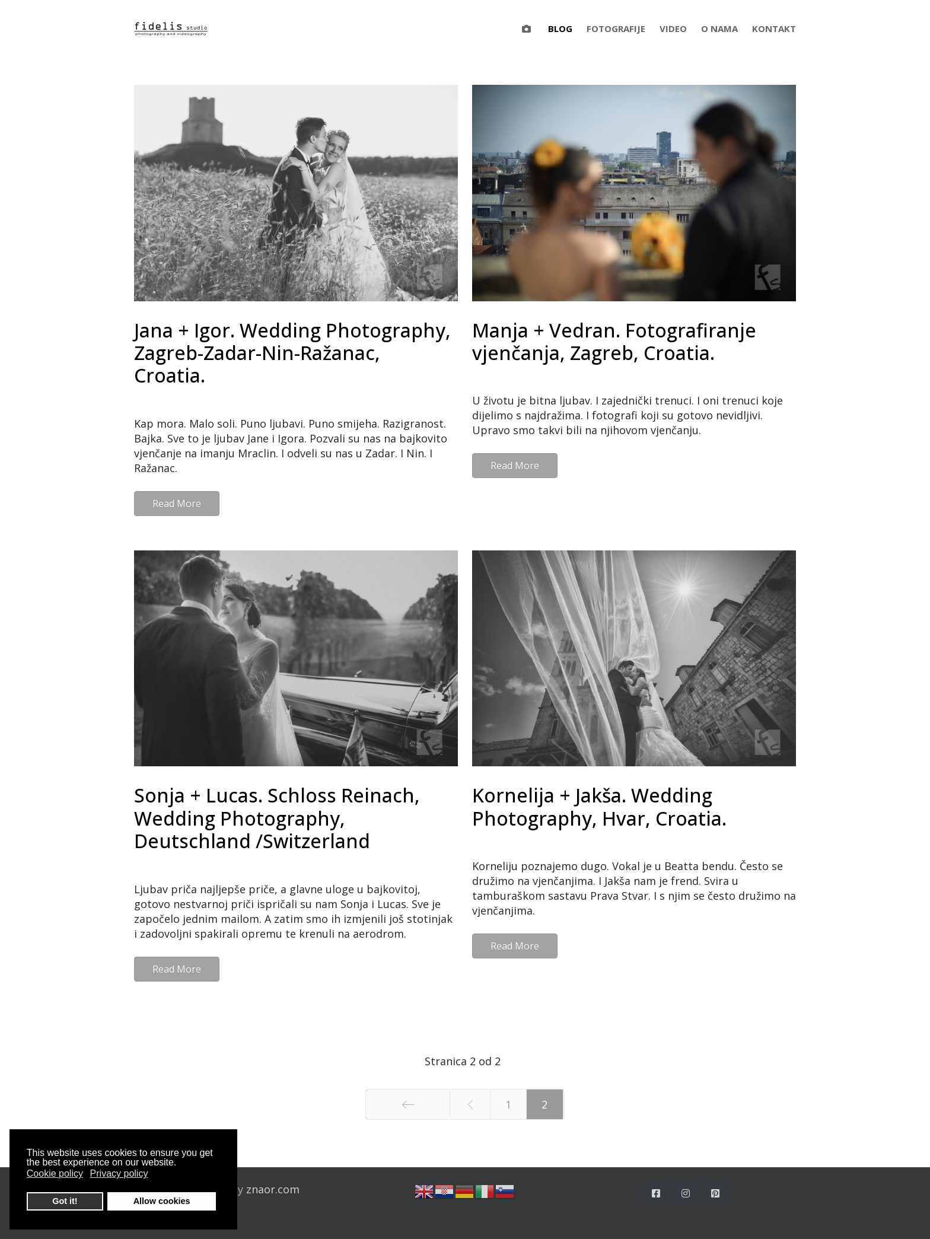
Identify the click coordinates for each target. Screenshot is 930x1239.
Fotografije (616, 28)
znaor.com (273, 1189)
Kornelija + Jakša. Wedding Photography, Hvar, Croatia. (599, 806)
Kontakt (774, 28)
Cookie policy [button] (55, 1173)
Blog (560, 28)
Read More (176, 503)
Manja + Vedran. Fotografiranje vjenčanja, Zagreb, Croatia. (614, 341)
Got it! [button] (64, 1201)
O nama (719, 28)
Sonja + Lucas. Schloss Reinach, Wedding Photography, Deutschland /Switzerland (277, 817)
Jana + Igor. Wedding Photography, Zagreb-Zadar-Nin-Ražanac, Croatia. (292, 352)
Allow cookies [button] (161, 1201)
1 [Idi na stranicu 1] (508, 1104)
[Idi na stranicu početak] (408, 1104)
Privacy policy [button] (119, 1173)
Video (673, 28)
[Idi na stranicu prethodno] (469, 1104)
